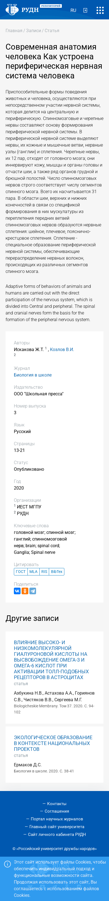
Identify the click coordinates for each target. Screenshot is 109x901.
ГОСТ (21, 571)
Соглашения (57, 811)
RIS (44, 571)
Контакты (57, 803)
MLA (33, 571)
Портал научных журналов (57, 818)
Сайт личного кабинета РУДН (57, 834)
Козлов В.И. (62, 349)
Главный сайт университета (56, 826)
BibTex (56, 571)
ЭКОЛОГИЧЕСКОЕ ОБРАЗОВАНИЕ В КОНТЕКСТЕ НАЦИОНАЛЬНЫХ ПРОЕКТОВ (53, 743)
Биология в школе (33, 375)
